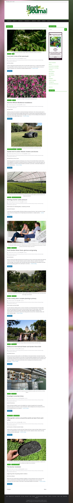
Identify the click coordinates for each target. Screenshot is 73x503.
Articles (20, 20)
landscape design (40, 106)
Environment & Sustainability (54, 66)
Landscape (50, 69)
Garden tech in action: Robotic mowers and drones (22, 151)
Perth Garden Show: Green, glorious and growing (22, 250)
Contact (44, 20)
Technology (19, 149)
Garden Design (17, 106)
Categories (36, 497)
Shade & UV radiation (52, 80)
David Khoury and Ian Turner (17, 153)
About (14, 20)
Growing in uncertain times (15, 396)
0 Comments (24, 58)
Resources (27, 20)
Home (7, 496)
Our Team (22, 496)
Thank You (49, 496)
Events (38, 20)
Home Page (9, 20)
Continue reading (35, 68)
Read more (51, 87)
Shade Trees (15, 61)
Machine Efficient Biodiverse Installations (19, 102)
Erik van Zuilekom (15, 469)
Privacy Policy (65, 496)
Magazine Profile (11, 496)
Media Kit (34, 20)
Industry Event (14, 344)
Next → (45, 489)
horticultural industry (31, 106)
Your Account (54, 496)
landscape (35, 106)
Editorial (14, 100)
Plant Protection (51, 74)
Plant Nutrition (51, 73)
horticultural (25, 106)
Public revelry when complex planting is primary (21, 298)
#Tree (9, 106)
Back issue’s (27, 496)
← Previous (8, 489)
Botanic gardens (12, 106)
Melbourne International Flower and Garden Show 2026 (24, 346)
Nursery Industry (16, 415)
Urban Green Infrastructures (53, 83)
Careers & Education (52, 62)
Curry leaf (9, 53)
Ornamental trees (9, 61)
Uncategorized (51, 82)
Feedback (45, 496)
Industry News (14, 393)
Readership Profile (17, 496)
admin (14, 300)
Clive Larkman (15, 58)
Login (61, 496)
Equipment (9, 197)
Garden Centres (10, 415)
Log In (48, 20)
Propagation (51, 78)
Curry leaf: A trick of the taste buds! (18, 56)
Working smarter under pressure (17, 200)
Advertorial (9, 100)
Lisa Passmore (15, 252)
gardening (21, 106)
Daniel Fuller (14, 104)
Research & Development (15, 464)
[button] (16, 21)
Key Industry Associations (40, 496)
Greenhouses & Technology (12, 149)
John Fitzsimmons (15, 398)
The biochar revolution (14, 467)
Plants (13, 53)
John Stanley (14, 422)
